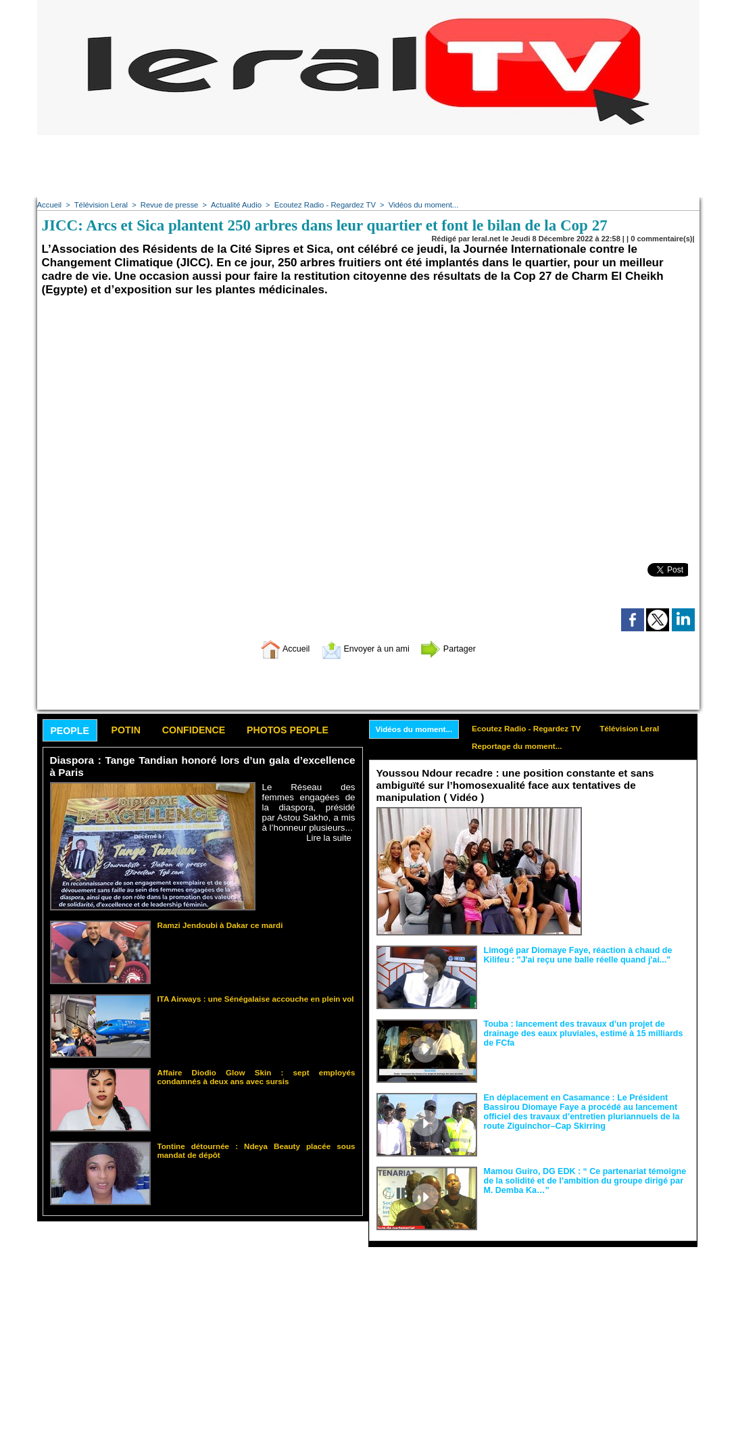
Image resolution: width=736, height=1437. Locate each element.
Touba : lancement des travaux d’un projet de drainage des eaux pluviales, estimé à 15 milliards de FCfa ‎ (585, 1033)
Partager (458, 648)
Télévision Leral (99, 205)
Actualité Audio (230, 205)
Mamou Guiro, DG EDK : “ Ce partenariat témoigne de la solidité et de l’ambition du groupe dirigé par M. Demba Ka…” (585, 1180)
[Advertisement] (368, 165)
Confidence (203, 730)
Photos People (303, 730)
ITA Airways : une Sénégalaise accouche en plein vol (250, 998)
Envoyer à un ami (365, 648)
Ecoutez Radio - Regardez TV (317, 205)
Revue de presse (166, 205)
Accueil (49, 205)
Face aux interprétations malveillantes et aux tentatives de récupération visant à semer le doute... (639, 831)
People (71, 731)
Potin (131, 730)
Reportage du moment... (521, 747)
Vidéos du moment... (413, 205)
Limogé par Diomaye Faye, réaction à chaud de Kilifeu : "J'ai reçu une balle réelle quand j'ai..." (574, 954)
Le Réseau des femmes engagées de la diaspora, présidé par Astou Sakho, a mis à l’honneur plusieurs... (308, 807)
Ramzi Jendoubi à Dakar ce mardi (216, 925)
